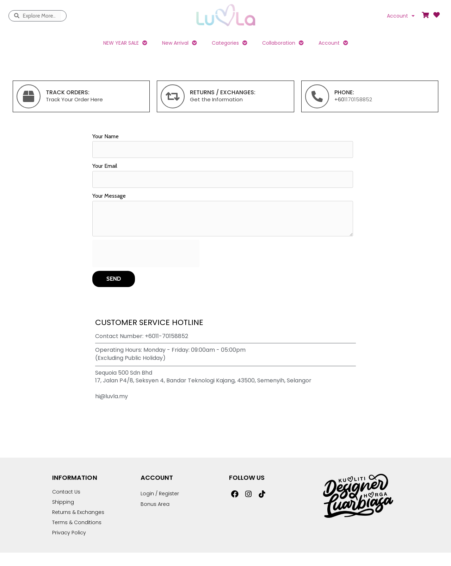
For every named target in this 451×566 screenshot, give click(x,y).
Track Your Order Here (74, 99)
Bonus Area (155, 504)
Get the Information (216, 99)
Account (401, 16)
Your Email (104, 166)
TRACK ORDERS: (67, 92)
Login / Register (160, 493)
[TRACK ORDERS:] (29, 96)
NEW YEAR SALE (125, 43)
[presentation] (145, 253)
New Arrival (179, 43)
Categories (229, 43)
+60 (339, 99)
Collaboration (283, 43)
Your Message (109, 195)
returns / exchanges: (222, 92)
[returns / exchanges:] (173, 96)
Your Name (105, 136)
